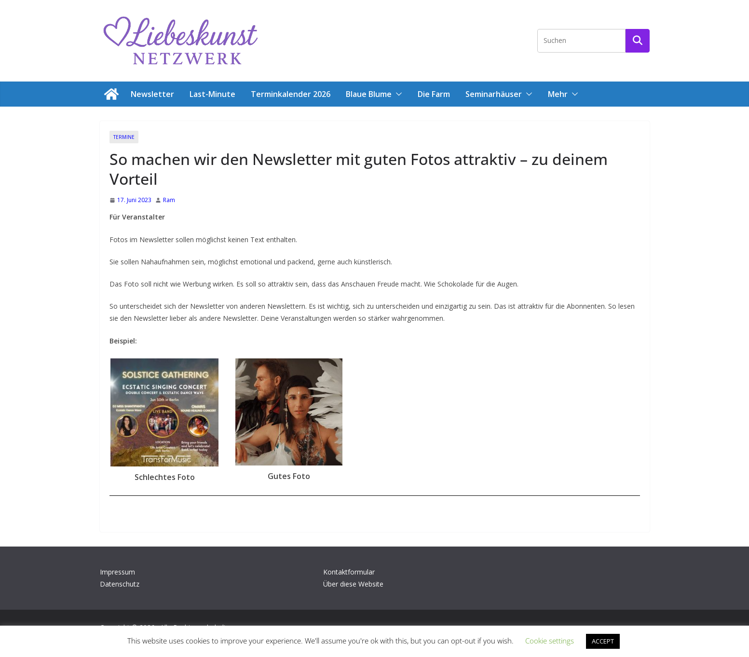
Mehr (558, 94)
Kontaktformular (349, 571)
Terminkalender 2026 (290, 94)
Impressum (117, 571)
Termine (124, 137)
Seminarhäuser (493, 94)
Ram (169, 200)
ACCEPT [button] (603, 641)
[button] (397, 94)
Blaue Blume (369, 94)
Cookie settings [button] (549, 640)
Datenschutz (119, 584)
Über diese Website (353, 584)
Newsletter (152, 94)
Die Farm (434, 94)
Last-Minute (212, 94)
